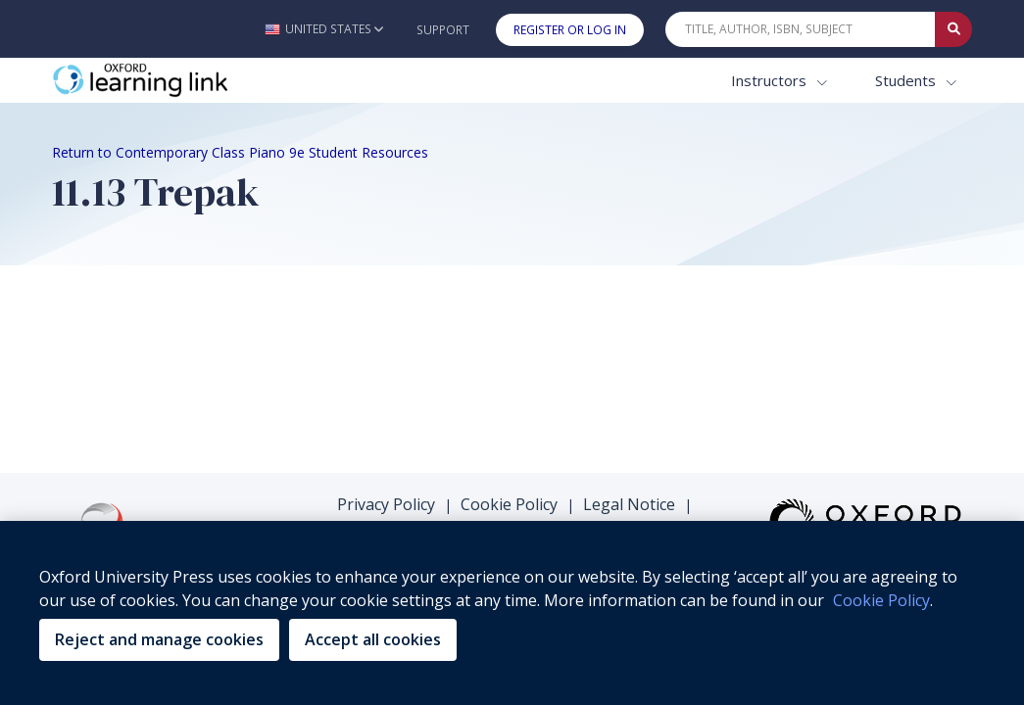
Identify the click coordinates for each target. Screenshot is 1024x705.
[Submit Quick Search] (953, 29)
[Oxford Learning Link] (199, 81)
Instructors (770, 80)
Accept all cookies (373, 639)
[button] (324, 29)
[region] (512, 613)
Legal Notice (629, 504)
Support (442, 30)
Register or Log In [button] (569, 30)
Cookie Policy (509, 504)
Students (907, 80)
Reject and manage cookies (159, 639)
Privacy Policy (386, 504)
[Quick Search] (800, 29)
